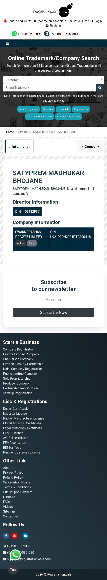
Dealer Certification (16, 409)
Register (53, 25)
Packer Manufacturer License (23, 418)
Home (10, 132)
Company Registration (19, 349)
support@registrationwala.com (29, 559)
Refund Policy (13, 477)
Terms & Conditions (17, 487)
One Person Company (18, 359)
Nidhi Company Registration (23, 369)
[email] (53, 300)
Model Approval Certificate (22, 423)
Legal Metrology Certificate (22, 428)
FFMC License (13, 433)
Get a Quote (79, 21)
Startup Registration (17, 393)
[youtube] (15, 535)
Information (21, 146)
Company (91, 146)
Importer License (15, 413)
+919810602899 (27, 34)
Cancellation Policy (16, 482)
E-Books (9, 497)
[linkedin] (25, 535)
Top (13, 570)
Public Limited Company (20, 374)
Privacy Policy (13, 473)
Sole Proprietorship (16, 378)
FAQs (6, 502)
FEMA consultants (16, 443)
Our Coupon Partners (17, 492)
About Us (9, 468)
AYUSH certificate (15, 438)
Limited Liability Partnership (23, 364)
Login (96, 21)
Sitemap (9, 511)
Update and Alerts (17, 21)
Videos (8, 507)
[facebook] (6, 535)
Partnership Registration (20, 388)
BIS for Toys (12, 447)
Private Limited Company (21, 354)
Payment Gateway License (21, 452)
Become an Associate (50, 21)
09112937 (32, 211)
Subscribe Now (53, 312)
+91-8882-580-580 (61, 34)
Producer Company (16, 383)
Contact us (11, 516)
